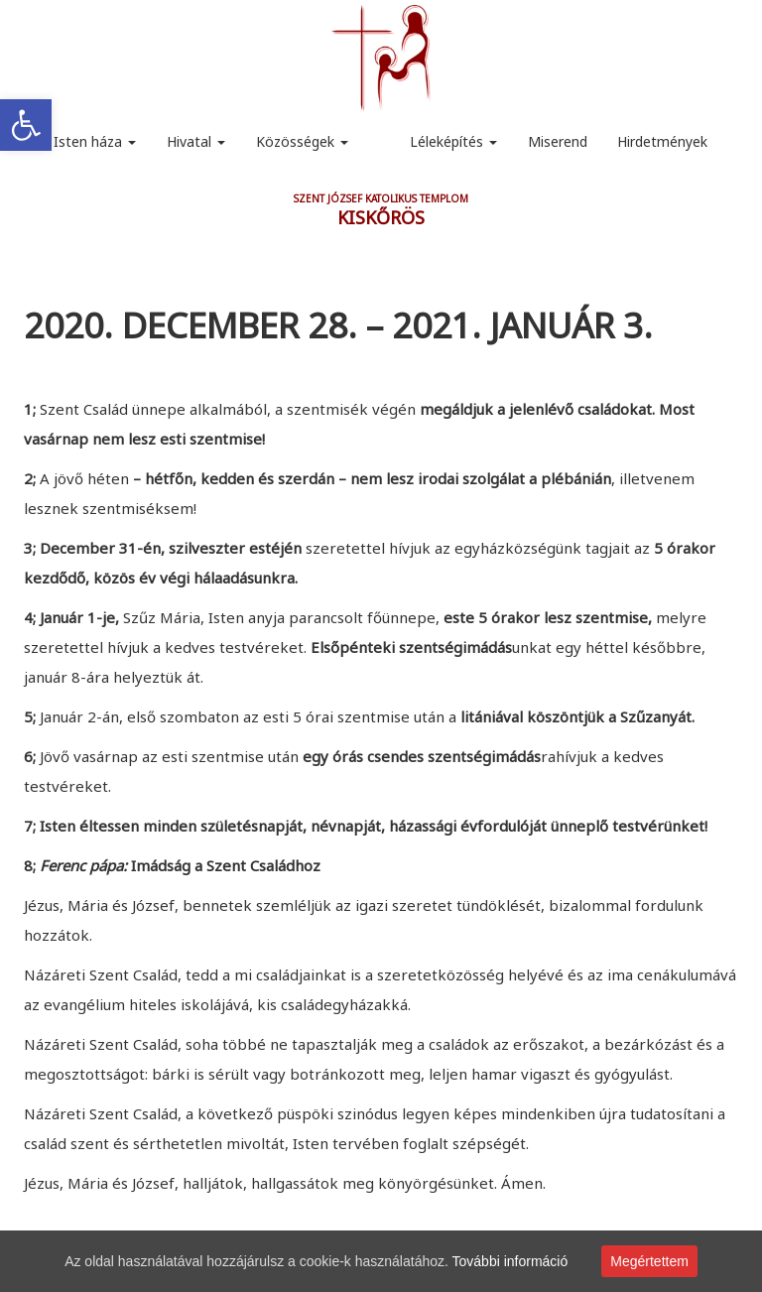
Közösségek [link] (302, 141)
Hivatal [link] (196, 141)
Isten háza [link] (95, 141)
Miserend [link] (557, 141)
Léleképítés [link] (453, 141)
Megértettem (649, 1261)
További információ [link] (510, 1261)
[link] (26, 125)
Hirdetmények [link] (662, 141)
